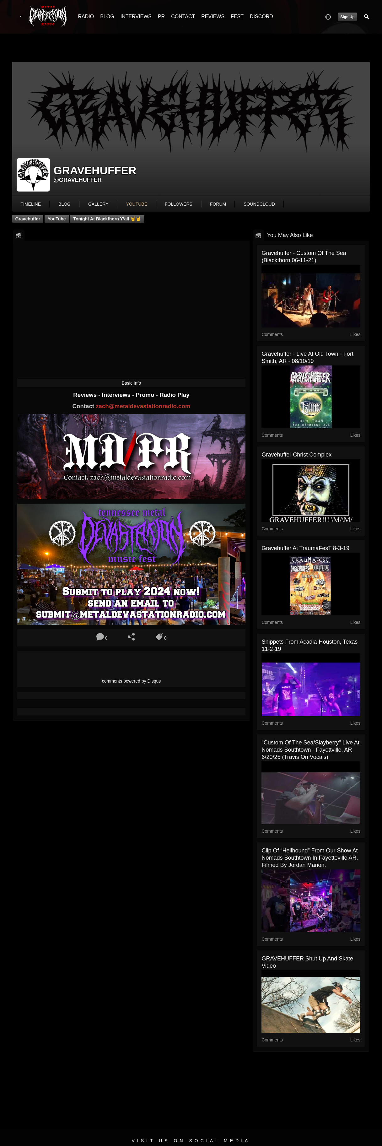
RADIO (86, 16)
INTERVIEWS (136, 16)
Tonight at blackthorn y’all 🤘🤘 (107, 218)
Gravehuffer (27, 218)
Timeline (31, 204)
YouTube (57, 218)
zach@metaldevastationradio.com (143, 406)
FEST (237, 16)
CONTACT (183, 16)
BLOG (107, 16)
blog (64, 204)
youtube (136, 204)
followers (178, 204)
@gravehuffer (78, 180)
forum (218, 204)
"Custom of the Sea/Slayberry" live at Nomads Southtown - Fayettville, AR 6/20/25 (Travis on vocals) (310, 749)
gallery (98, 204)
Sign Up (347, 17)
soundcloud (259, 204)
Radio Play (174, 395)
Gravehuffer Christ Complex (296, 454)
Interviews (117, 395)
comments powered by (131, 681)
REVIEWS (212, 16)
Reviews (85, 395)
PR (161, 16)
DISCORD (261, 16)
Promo (146, 395)
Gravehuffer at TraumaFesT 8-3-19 (305, 548)
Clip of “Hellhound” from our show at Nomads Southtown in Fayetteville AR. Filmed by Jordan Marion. (309, 857)
